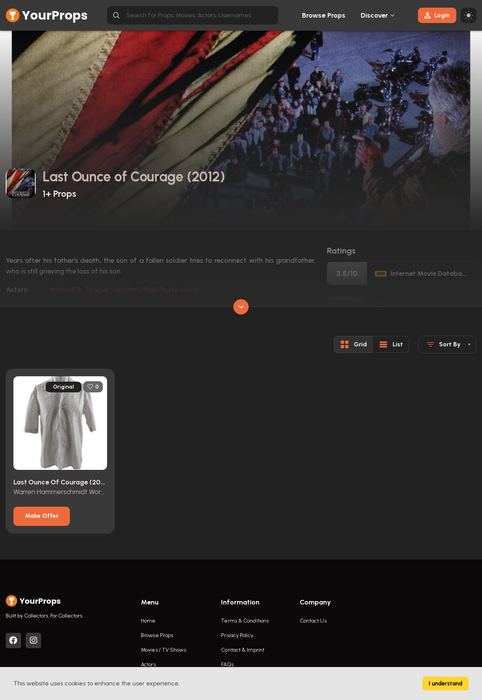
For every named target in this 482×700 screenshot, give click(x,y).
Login (437, 15)
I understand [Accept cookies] (445, 683)
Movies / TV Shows (163, 650)
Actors (148, 664)
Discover (374, 15)
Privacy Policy (237, 635)
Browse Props (323, 15)
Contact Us (313, 621)
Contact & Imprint (242, 650)
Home (148, 621)
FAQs (227, 664)
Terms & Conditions (245, 621)
